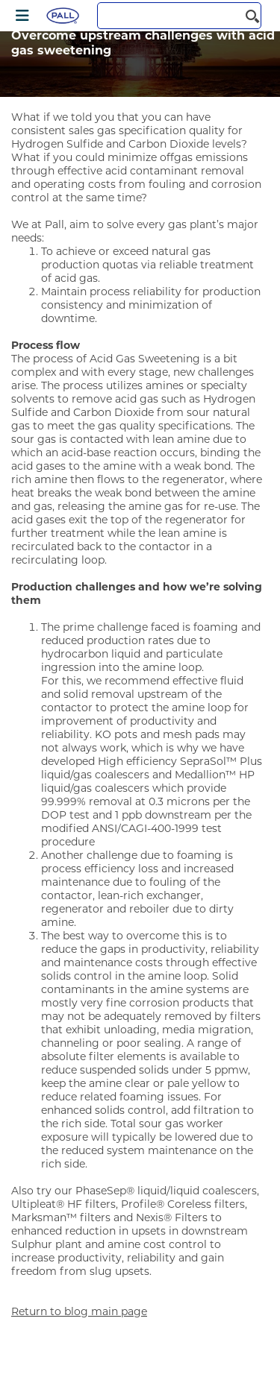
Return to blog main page (79, 1311)
